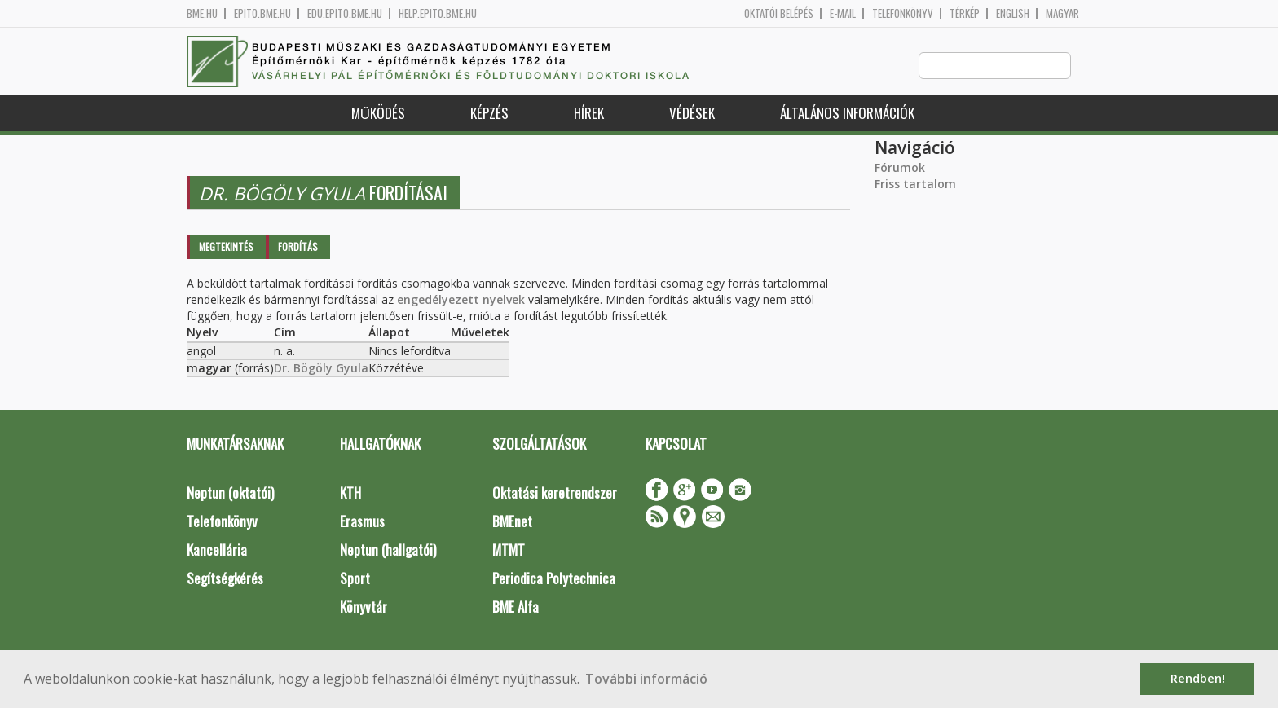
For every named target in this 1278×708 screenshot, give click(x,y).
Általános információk (847, 113)
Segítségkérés (225, 579)
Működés (378, 113)
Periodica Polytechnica (553, 579)
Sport (355, 579)
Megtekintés (226, 247)
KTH (350, 493)
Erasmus (362, 522)
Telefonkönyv (902, 13)
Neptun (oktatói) (230, 493)
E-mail (843, 13)
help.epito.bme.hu (438, 13)
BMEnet (512, 522)
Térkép (965, 13)
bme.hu (202, 13)
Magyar (1062, 13)
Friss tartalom (915, 184)
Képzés (489, 113)
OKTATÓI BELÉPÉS (778, 13)
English (1012, 13)
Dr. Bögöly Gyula (321, 368)
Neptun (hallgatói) (388, 550)
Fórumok (900, 168)
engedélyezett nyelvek (461, 300)
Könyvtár (363, 607)
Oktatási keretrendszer (554, 493)
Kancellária (217, 550)
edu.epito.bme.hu (344, 13)
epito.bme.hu (262, 13)
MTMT (508, 550)
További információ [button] (646, 679)
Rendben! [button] (1197, 678)
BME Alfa (515, 607)
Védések (692, 113)
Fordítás (298, 247)
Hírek (589, 113)
